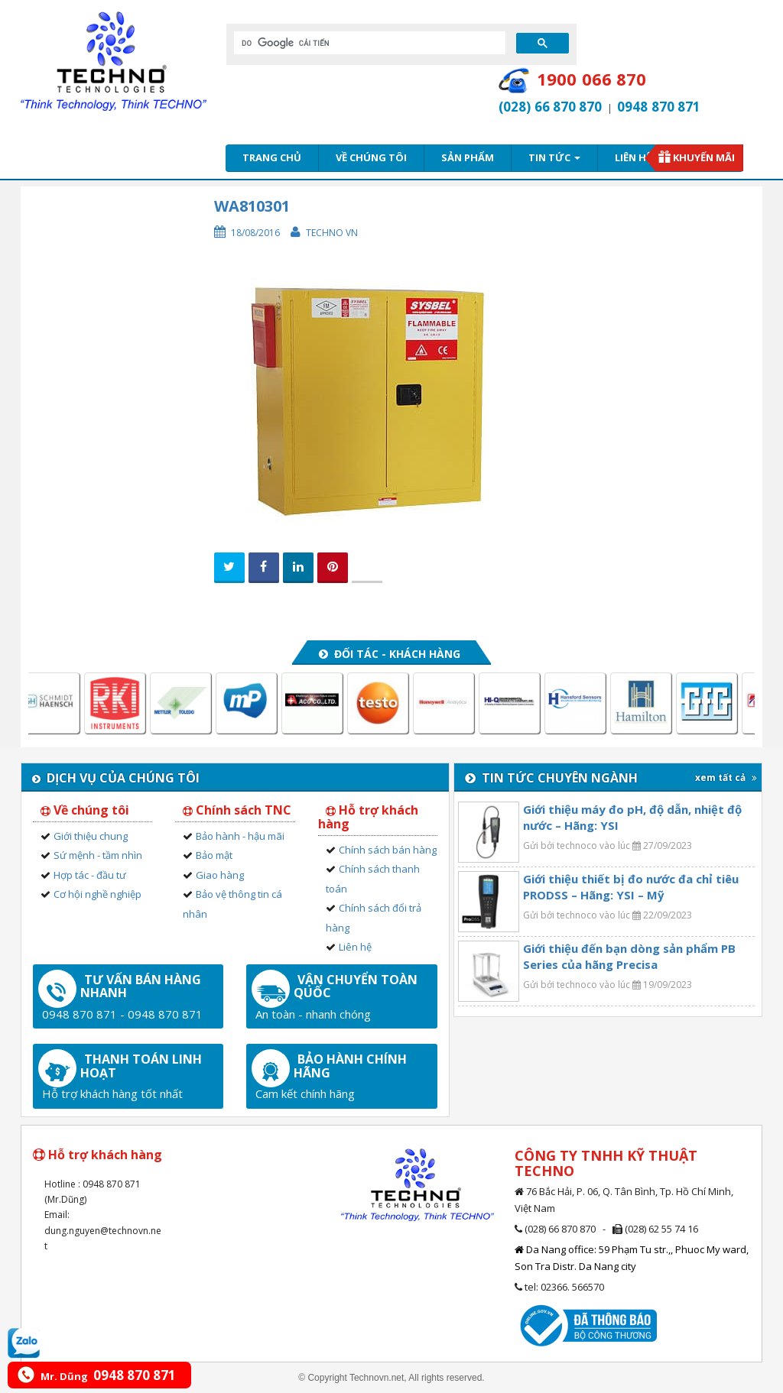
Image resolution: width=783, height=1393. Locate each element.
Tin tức (554, 157)
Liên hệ (633, 157)
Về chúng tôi (371, 157)
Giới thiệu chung (91, 836)
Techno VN (332, 232)
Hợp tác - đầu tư (90, 875)
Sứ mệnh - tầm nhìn (98, 855)
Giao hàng (220, 875)
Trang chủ (271, 157)
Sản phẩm (467, 157)
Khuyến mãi (704, 157)
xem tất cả (726, 777)
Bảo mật (214, 855)
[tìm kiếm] (368, 42)
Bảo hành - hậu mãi (240, 836)
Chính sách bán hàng (388, 850)
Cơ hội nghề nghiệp (97, 894)
